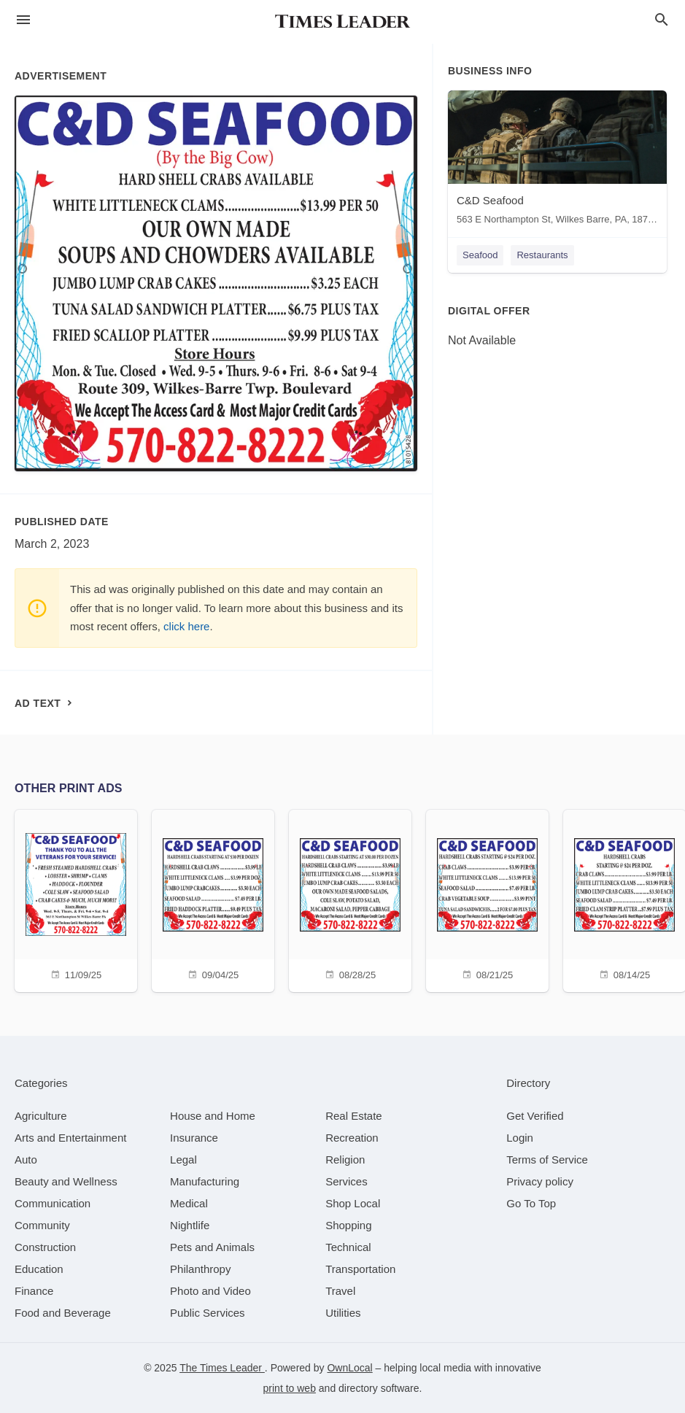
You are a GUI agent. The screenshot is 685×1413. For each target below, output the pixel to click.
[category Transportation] (360, 1269)
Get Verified (534, 1116)
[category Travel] (340, 1291)
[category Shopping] (348, 1225)
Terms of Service (547, 1159)
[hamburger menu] (23, 20)
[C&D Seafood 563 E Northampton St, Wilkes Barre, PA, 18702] (557, 161)
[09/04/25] (213, 899)
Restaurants (542, 254)
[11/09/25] (75, 899)
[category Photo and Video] (210, 1291)
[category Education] (39, 1269)
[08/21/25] (487, 899)
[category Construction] (45, 1247)
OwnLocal (349, 1368)
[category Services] (346, 1181)
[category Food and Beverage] (63, 1312)
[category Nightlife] (189, 1225)
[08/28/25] (350, 899)
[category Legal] (183, 1159)
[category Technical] (348, 1247)
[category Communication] (52, 1203)
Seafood (480, 254)
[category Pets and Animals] (212, 1247)
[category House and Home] (212, 1116)
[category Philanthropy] (200, 1269)
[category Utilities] (342, 1312)
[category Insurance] (194, 1137)
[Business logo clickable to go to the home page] (343, 21)
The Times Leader (222, 1368)
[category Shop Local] (352, 1203)
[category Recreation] (352, 1137)
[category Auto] (26, 1159)
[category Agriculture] (41, 1116)
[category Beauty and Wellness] (66, 1181)
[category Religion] (345, 1159)
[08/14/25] (624, 899)
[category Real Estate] (353, 1116)
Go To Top (531, 1203)
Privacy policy (539, 1181)
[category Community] (42, 1225)
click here (186, 626)
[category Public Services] (207, 1312)
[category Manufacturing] (204, 1181)
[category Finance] (34, 1291)
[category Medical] (189, 1203)
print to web (289, 1388)
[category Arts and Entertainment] (70, 1137)
